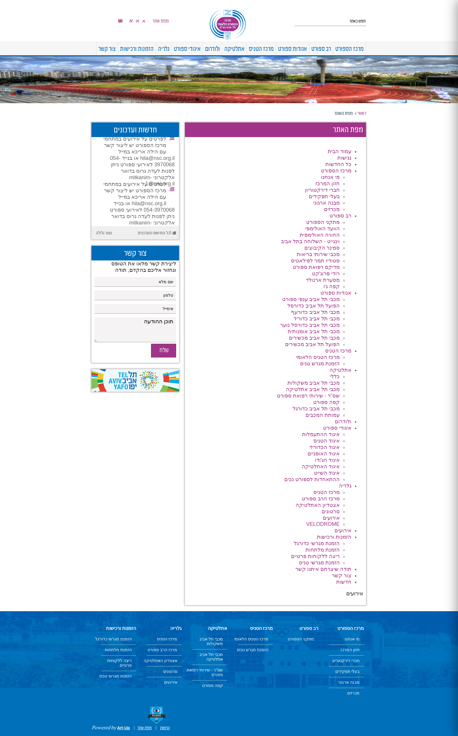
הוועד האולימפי (322, 228)
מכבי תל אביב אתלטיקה (313, 389)
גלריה (163, 49)
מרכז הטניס (261, 49)
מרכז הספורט (349, 49)
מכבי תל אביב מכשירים (314, 338)
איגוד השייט (327, 473)
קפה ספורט (326, 402)
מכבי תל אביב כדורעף (315, 312)
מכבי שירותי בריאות (318, 254)
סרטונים (331, 511)
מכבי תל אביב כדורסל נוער (310, 325)
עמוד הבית (339, 151)
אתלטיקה (234, 49)
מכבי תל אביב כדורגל (316, 409)
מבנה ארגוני (326, 203)
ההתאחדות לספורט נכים (312, 479)
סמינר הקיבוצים (322, 248)
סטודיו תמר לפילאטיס (315, 261)
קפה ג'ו (331, 286)
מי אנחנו (330, 177)
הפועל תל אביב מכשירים (312, 344)
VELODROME (323, 524)
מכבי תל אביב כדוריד (317, 319)
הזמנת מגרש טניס (320, 364)
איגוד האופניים (324, 454)
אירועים (331, 518)
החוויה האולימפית (320, 235)
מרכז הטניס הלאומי (318, 357)
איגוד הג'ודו (327, 460)
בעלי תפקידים (324, 196)
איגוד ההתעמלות (321, 434)
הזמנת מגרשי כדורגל (317, 543)
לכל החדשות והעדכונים (154, 233)
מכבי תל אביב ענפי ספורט (311, 299)
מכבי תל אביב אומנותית (314, 331)
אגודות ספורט (292, 49)
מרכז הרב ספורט (321, 499)
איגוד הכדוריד (324, 447)
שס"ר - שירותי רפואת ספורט (308, 396)
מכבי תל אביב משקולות (313, 383)
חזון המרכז (327, 183)
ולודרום (212, 49)
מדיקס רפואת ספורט (316, 267)
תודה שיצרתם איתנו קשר (323, 569)
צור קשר (107, 49)
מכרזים (332, 209)
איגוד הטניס (326, 441)
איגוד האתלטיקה (321, 466)
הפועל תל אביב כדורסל (313, 306)
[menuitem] (350, 48)
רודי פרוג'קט (326, 274)
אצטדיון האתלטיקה (318, 505)
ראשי (362, 113)
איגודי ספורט (187, 49)
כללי (335, 376)
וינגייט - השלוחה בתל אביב (310, 241)
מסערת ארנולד (323, 280)
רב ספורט (321, 49)
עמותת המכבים (323, 415)
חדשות (343, 582)
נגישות (344, 158)
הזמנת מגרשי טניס (319, 563)
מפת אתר (160, 21)
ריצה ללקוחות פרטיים (315, 556)
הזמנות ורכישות (137, 49)
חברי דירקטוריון (322, 190)
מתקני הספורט (323, 222)
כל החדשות (338, 164)
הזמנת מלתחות (323, 550)
